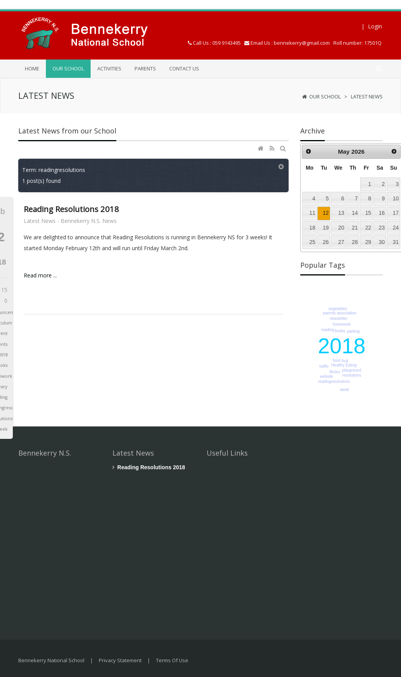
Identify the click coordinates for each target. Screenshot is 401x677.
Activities (223, 523)
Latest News (367, 96)
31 (396, 242)
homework (341, 324)
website (326, 376)
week (344, 390)
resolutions (351, 375)
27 (341, 242)
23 (382, 227)
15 (368, 213)
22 (368, 227)
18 (312, 227)
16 (382, 213)
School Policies (231, 487)
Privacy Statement (120, 660)
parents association (339, 313)
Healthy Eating (344, 365)
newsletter (339, 318)
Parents (222, 541)
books (340, 331)
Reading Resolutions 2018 (71, 208)
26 (326, 242)
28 (354, 242)
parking (353, 331)
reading (327, 330)
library (334, 372)
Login (375, 26)
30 (382, 242)
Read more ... (40, 275)
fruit (344, 361)
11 (312, 213)
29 (368, 242)
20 (341, 227)
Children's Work (231, 505)
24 (396, 227)
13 (341, 213)
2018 (341, 346)
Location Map (229, 560)
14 (354, 213)
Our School (325, 96)
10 (396, 198)
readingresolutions (334, 381)
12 (326, 213)
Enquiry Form (229, 578)
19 (326, 227)
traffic (324, 366)
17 (396, 213)
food (336, 360)
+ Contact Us (34, 584)
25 (312, 242)
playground (351, 370)
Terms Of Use (172, 660)
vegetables (337, 309)
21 (354, 227)
